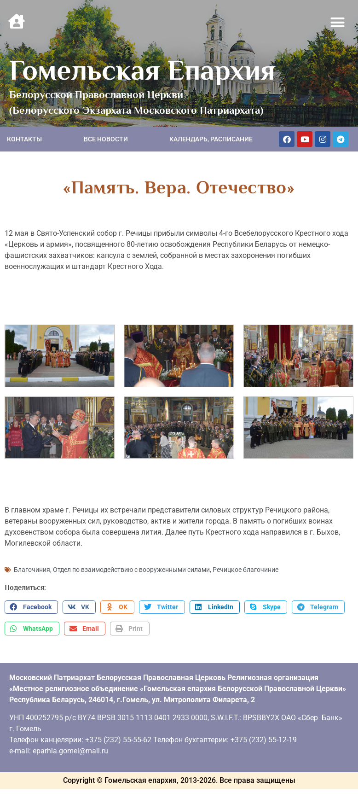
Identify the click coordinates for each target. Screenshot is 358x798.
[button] (337, 22)
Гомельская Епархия (142, 70)
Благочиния (32, 569)
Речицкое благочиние (245, 569)
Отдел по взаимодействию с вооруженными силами (131, 569)
